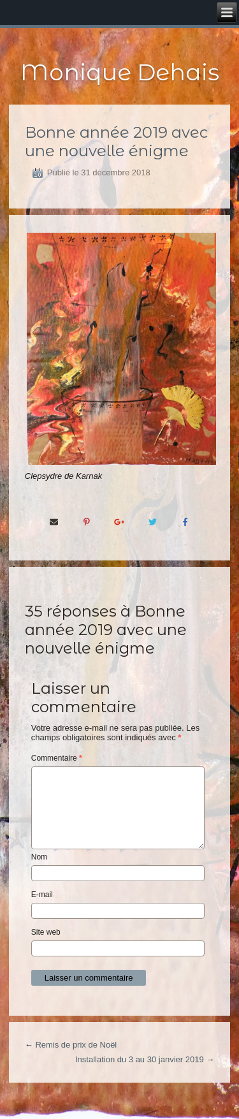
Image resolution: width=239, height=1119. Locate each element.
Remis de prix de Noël (76, 1045)
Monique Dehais (119, 72)
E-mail (42, 894)
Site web (46, 932)
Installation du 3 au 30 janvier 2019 (139, 1059)
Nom (39, 856)
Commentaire (56, 758)
